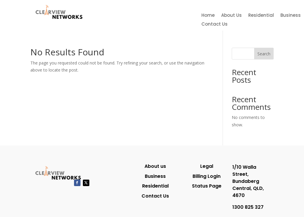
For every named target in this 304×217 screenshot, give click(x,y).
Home (208, 15)
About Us (231, 15)
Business (290, 15)
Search (263, 54)
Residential (261, 15)
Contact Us (214, 24)
